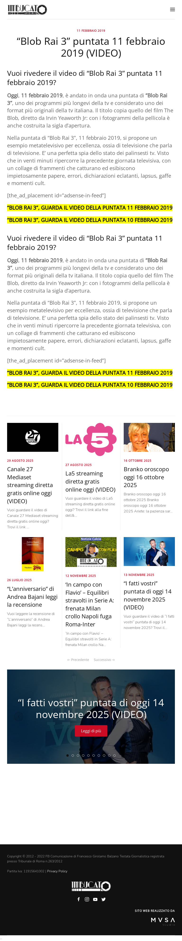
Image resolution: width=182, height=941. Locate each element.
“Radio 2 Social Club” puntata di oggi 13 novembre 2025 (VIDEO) (115, 756)
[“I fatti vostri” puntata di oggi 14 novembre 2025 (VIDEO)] (149, 551)
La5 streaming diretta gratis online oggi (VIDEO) (90, 481)
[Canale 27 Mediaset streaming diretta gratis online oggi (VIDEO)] (32, 437)
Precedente (78, 659)
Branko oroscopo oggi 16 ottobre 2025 (146, 477)
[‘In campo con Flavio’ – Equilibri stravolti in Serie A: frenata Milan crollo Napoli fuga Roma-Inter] (91, 551)
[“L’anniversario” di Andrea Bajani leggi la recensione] (32, 553)
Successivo (104, 659)
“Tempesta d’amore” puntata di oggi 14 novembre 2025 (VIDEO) (89, 756)
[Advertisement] (91, 809)
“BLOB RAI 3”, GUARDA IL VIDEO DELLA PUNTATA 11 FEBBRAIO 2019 (90, 207)
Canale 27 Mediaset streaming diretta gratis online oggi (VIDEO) (30, 485)
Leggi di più (91, 730)
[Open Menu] (172, 9)
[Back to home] (27, 9)
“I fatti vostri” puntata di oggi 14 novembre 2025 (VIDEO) (148, 595)
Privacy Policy (57, 871)
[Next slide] (163, 716)
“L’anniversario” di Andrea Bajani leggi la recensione (32, 596)
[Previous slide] (18, 716)
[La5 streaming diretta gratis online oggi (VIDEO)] (91, 439)
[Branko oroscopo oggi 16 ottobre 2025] (149, 437)
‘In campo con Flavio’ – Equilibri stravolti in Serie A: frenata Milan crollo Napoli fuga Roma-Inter (89, 604)
